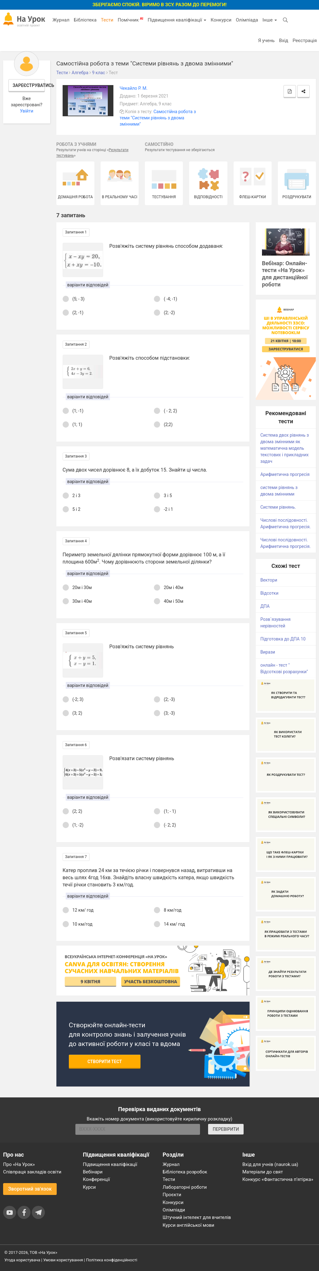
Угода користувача (22, 1260)
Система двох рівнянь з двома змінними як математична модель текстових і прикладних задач (284, 448)
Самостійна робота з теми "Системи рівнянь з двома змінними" (158, 118)
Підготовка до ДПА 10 (283, 638)
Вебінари (92, 1172)
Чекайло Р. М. (134, 88)
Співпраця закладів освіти (32, 1172)
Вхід (283, 40)
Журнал (60, 20)
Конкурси (221, 20)
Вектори (268, 580)
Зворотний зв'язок (30, 1189)
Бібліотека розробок (185, 1172)
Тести (107, 20)
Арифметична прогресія (285, 474)
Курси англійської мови (188, 1225)
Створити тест (105, 1061)
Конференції (96, 1179)
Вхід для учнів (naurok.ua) (270, 1164)
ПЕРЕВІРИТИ (226, 1129)
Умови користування (63, 1260)
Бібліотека (85, 20)
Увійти (26, 110)
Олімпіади (174, 1210)
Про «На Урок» (19, 1164)
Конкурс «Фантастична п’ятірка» (277, 1179)
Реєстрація (305, 40)
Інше (269, 20)
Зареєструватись (29, 85)
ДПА (265, 606)
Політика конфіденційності (111, 1260)
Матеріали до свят (262, 1172)
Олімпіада (247, 20)
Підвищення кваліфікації (177, 20)
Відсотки (269, 593)
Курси (89, 1187)
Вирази (267, 652)
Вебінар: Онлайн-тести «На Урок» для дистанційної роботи (285, 274)
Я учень (266, 40)
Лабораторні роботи (185, 1187)
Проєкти (172, 1194)
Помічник (130, 20)
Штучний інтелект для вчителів (197, 1217)
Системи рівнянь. (278, 507)
